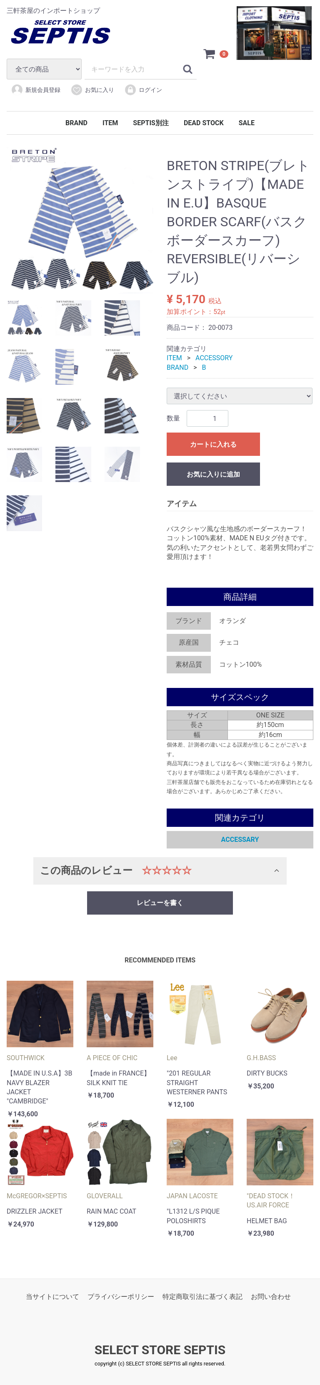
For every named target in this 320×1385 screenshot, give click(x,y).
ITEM (110, 123)
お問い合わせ (271, 1297)
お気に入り (92, 90)
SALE (247, 123)
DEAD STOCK (204, 123)
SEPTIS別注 (151, 123)
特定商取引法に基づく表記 (202, 1297)
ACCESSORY (213, 358)
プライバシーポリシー (121, 1297)
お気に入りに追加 (213, 475)
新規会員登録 (35, 90)
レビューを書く (160, 903)
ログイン (143, 90)
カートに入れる (213, 445)
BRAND (76, 123)
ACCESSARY (240, 839)
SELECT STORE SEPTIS (160, 1350)
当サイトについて (52, 1297)
